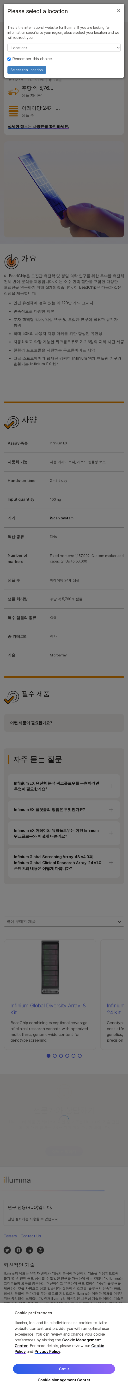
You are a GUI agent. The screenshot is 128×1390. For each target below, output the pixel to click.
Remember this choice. (30, 58)
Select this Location (27, 70)
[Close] (119, 10)
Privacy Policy (48, 1351)
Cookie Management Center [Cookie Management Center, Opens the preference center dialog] (64, 1380)
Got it (64, 1369)
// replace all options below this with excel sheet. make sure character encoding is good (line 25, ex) (64, 48)
